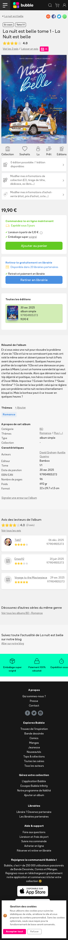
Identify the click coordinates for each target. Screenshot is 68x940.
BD (41, 429)
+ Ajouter (20, 407)
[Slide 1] (34, 139)
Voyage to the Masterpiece (31, 577)
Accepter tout (14, 931)
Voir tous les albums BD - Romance (22, 613)
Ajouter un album (34, 795)
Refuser (34, 931)
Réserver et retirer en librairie (34, 850)
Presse (34, 701)
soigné (33, 236)
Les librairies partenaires (34, 816)
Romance (45, 433)
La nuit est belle (13, 16)
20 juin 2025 (57, 559)
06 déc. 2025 (56, 540)
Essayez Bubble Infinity (34, 785)
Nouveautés (34, 752)
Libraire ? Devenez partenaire (34, 812)
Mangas (34, 742)
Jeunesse (34, 747)
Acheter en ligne (34, 846)
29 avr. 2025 (57, 577)
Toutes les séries (34, 761)
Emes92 (19, 559)
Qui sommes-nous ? (34, 696)
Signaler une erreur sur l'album (19, 497)
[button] (6, 99)
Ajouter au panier (34, 246)
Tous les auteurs (34, 765)
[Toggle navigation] (5, 5)
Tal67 (18, 540)
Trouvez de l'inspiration (34, 729)
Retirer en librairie (34, 280)
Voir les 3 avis (10, 48)
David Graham (48, 452)
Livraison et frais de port (34, 836)
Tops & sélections (34, 756)
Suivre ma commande (34, 841)
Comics (34, 738)
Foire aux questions (34, 832)
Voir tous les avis (11, 530)
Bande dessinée (34, 733)
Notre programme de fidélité (34, 790)
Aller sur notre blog (12, 643)
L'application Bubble (34, 781)
